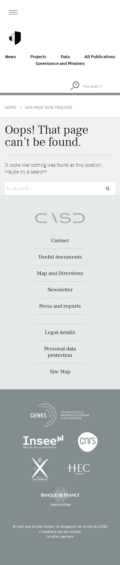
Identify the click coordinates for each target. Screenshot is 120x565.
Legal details (60, 332)
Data (65, 56)
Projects (38, 56)
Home (11, 107)
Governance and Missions (60, 63)
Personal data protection (60, 352)
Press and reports (60, 306)
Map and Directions (60, 273)
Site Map (60, 371)
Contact (60, 240)
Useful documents (60, 256)
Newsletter (60, 289)
